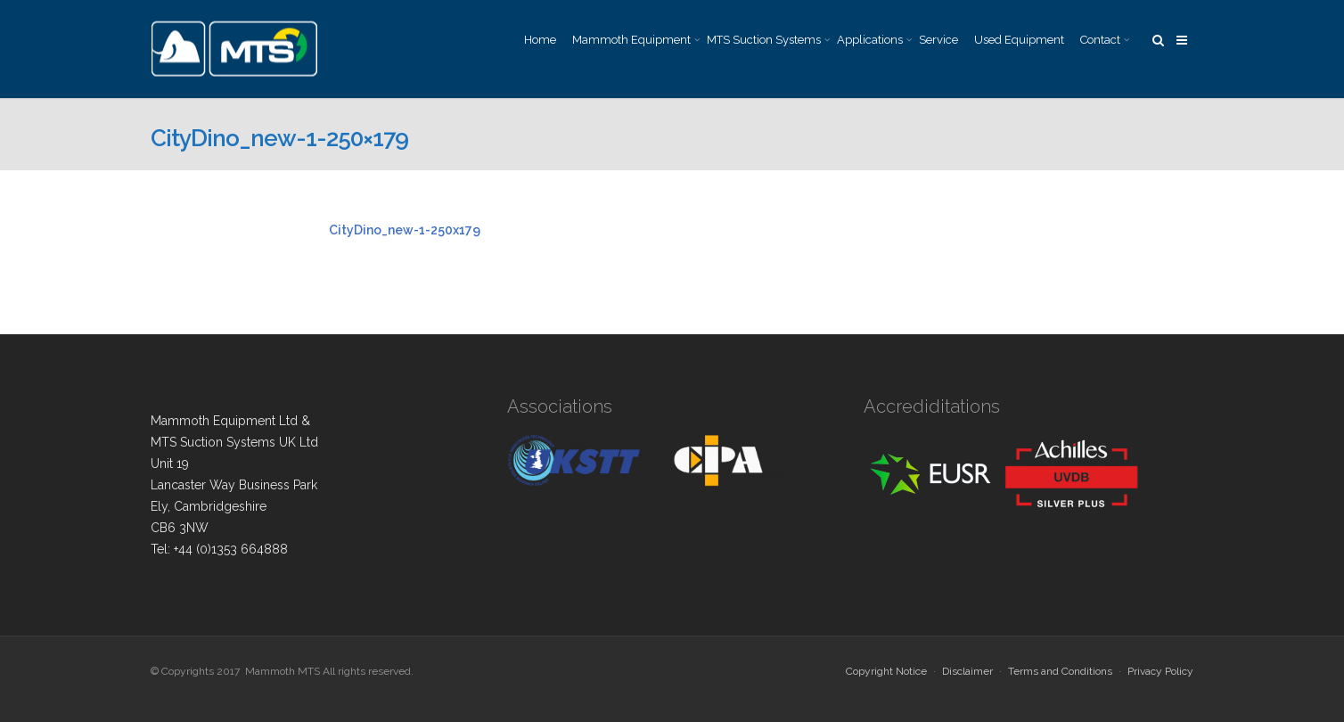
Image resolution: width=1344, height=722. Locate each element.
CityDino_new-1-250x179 (404, 230)
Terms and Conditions (1060, 671)
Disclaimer (967, 671)
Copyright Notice (886, 671)
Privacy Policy (1160, 671)
